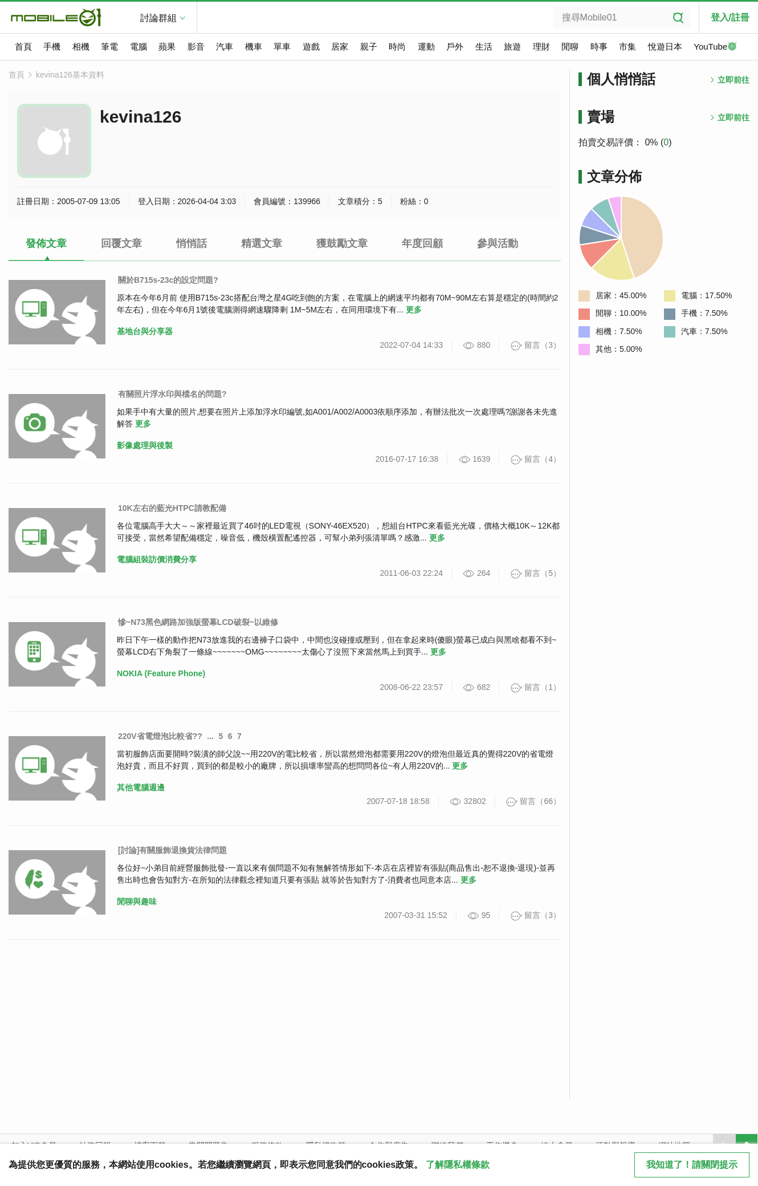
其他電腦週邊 (141, 787)
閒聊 (569, 46)
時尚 (397, 46)
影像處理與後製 (145, 445)
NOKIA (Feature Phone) (161, 673)
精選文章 (261, 243)
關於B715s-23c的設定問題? (168, 280)
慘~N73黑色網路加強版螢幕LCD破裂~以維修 (198, 622)
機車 (253, 46)
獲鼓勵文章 (342, 243)
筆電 (109, 46)
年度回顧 (422, 243)
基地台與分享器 (145, 331)
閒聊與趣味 (137, 901)
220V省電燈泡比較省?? (160, 736)
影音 (196, 46)
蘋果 (167, 46)
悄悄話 (191, 243)
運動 (426, 46)
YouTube (715, 47)
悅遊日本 (665, 46)
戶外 (454, 46)
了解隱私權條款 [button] (458, 1164)
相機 (80, 46)
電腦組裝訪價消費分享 (157, 559)
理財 (541, 46)
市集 (627, 46)
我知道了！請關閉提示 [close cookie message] (691, 1164)
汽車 (224, 46)
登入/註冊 (730, 17)
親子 (368, 46)
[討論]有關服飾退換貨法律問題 (172, 850)
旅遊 (512, 46)
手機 (51, 46)
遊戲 (311, 46)
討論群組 (158, 18)
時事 (599, 46)
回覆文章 (121, 243)
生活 (483, 46)
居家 (339, 46)
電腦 (138, 46)
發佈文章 (46, 243)
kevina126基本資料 (70, 74)
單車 (282, 46)
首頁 (23, 46)
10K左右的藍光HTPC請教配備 (172, 508)
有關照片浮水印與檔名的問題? (172, 394)
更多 (414, 309)
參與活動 (497, 243)
